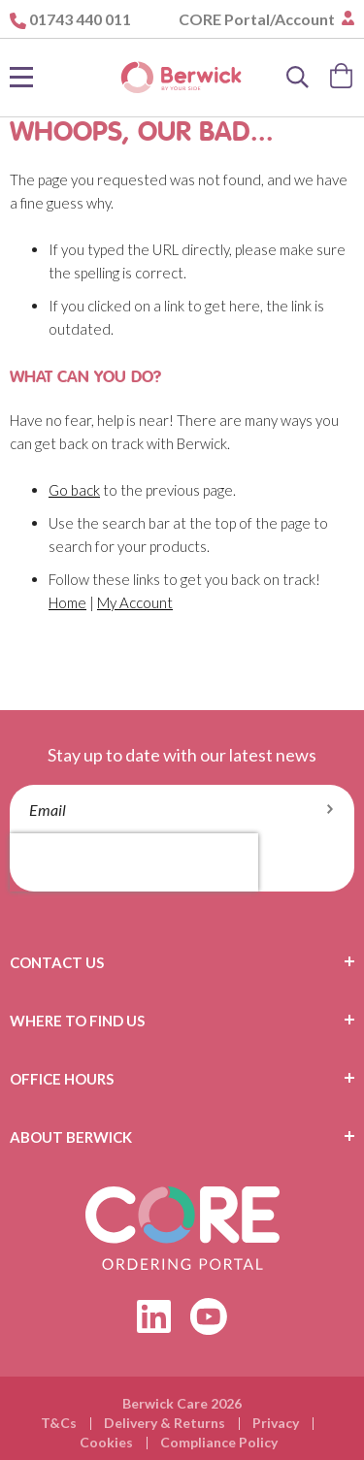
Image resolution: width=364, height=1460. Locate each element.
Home (67, 602)
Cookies (106, 1442)
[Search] (298, 77)
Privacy (275, 1422)
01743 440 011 (80, 19)
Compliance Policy (219, 1442)
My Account (135, 602)
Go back (74, 490)
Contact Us (57, 962)
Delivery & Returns (164, 1422)
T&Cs (59, 1422)
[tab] (182, 962)
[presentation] (134, 862)
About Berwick (71, 1137)
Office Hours (62, 1078)
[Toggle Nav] (21, 77)
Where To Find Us (77, 1020)
